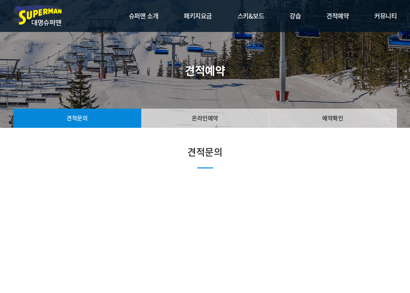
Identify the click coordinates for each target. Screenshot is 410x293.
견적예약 (337, 15)
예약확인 (332, 118)
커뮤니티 (385, 15)
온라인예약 (205, 118)
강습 (295, 15)
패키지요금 (198, 15)
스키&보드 (250, 15)
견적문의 (77, 118)
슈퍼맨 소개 (143, 15)
